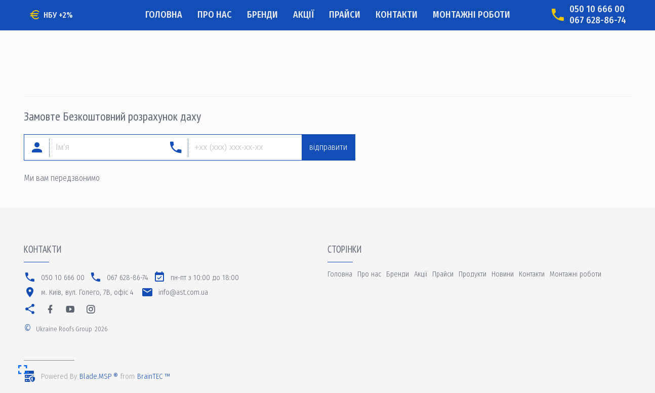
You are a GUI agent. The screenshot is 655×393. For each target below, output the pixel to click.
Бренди (262, 14)
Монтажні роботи (471, 14)
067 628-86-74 (597, 20)
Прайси (344, 14)
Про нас (214, 14)
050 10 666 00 (597, 9)
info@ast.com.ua (183, 292)
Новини (503, 274)
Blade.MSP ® (98, 376)
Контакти (397, 14)
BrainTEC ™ (153, 376)
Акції (303, 14)
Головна (163, 14)
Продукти (472, 274)
